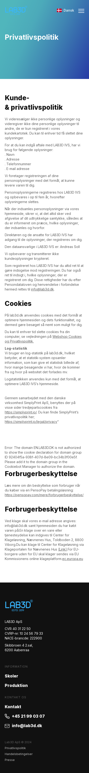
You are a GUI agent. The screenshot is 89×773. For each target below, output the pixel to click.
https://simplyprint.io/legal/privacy (31, 422)
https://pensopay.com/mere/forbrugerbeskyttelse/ (44, 495)
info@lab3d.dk (42, 289)
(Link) (62, 549)
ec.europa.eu (72, 559)
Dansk (65, 10)
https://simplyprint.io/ (21, 412)
